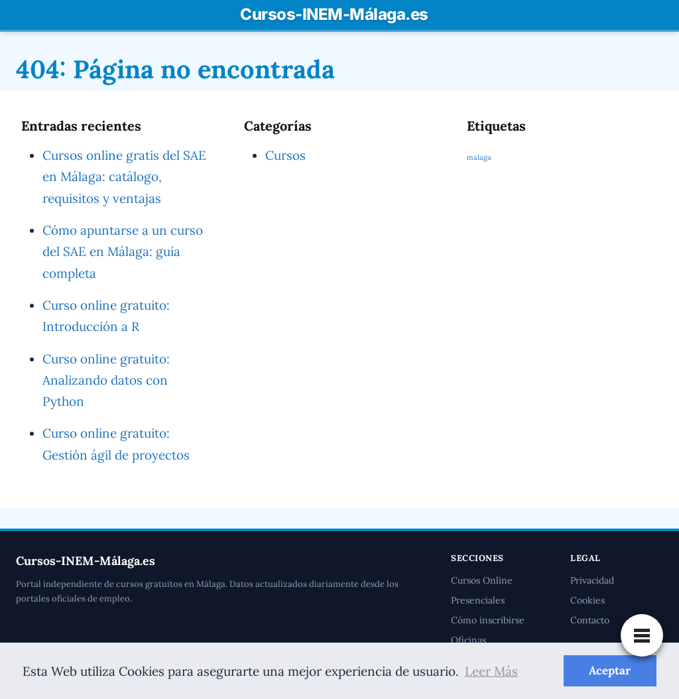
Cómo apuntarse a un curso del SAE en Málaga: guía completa (123, 251)
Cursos (285, 155)
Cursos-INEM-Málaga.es (334, 14)
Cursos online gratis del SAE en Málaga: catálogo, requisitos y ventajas (124, 176)
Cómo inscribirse (488, 620)
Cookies (587, 600)
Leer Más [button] (496, 671)
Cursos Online (481, 580)
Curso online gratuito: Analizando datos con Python (106, 380)
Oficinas (468, 640)
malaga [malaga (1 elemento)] (478, 157)
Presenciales (478, 600)
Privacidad (592, 580)
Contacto (590, 620)
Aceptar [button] (610, 670)
